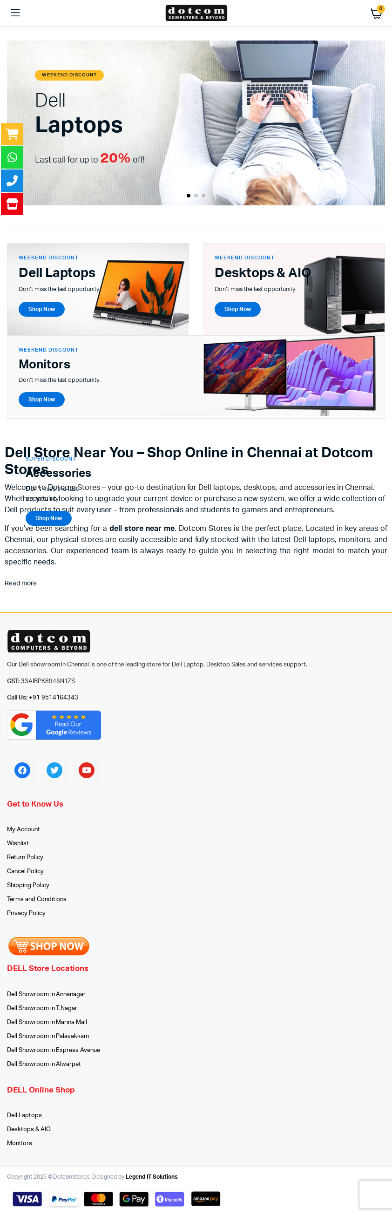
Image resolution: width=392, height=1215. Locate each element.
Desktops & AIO (29, 1130)
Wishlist (18, 844)
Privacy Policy (26, 913)
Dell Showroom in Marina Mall (47, 1022)
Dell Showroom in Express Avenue (53, 1050)
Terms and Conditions (37, 899)
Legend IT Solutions (151, 1177)
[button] (188, 195)
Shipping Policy (28, 885)
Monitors (19, 1143)
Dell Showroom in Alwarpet (44, 1064)
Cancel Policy (25, 872)
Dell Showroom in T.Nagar (42, 1008)
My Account (23, 830)
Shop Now (48, 518)
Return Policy (25, 858)
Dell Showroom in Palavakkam (48, 1036)
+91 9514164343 (54, 698)
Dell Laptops (24, 1116)
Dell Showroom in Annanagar (46, 994)
